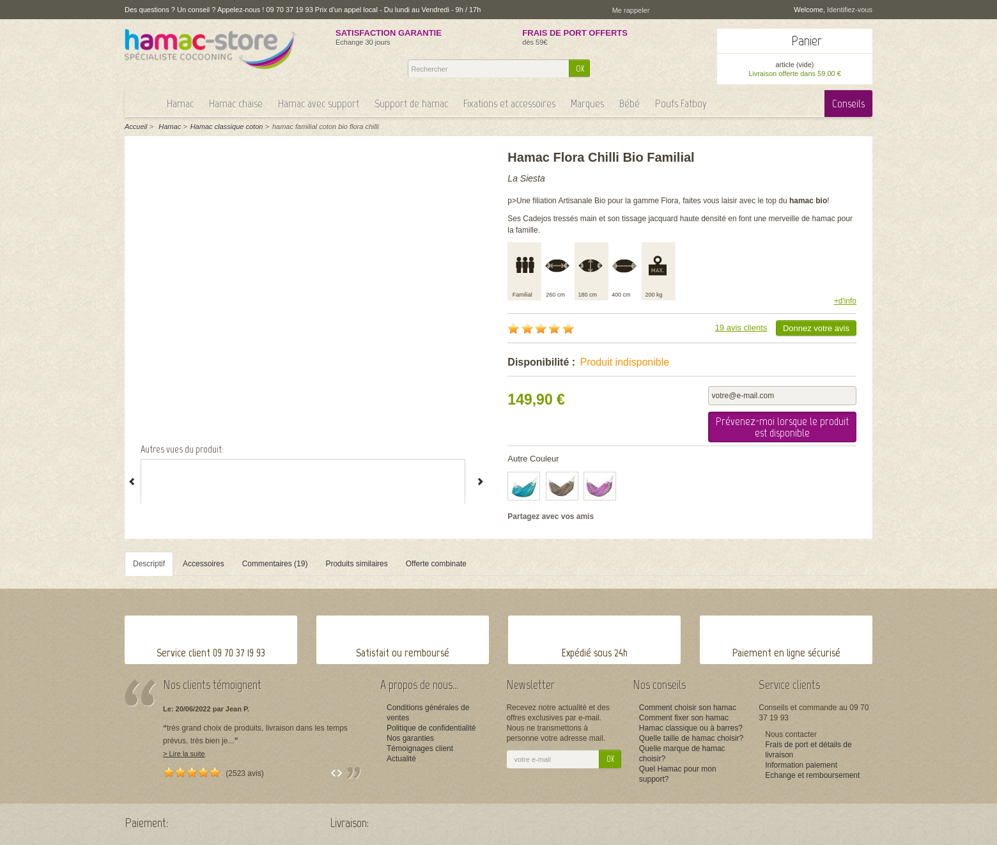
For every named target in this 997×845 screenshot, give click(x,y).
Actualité (401, 758)
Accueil (136, 126)
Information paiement (801, 765)
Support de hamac (411, 104)
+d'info (845, 301)
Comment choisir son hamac (687, 707)
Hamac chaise (236, 104)
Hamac (180, 104)
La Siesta (526, 178)
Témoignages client (420, 748)
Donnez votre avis (816, 328)
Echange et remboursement (812, 775)
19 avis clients (741, 327)
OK (580, 68)
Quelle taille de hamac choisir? (691, 738)
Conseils (848, 104)
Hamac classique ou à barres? (691, 728)
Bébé (629, 104)
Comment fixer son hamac (684, 717)
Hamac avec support (318, 104)
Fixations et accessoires (509, 104)
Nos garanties (410, 738)
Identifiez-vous (849, 9)
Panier (806, 40)
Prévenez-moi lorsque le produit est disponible (782, 427)
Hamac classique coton (226, 126)
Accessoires (203, 563)
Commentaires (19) (275, 563)
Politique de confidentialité (431, 728)
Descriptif (149, 563)
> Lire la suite (184, 753)
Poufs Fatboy (681, 104)
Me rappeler (631, 10)
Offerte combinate (436, 563)
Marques (587, 104)
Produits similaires (356, 563)
